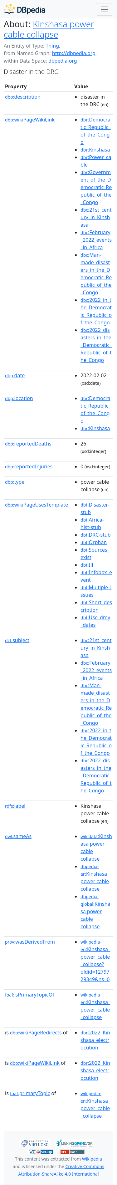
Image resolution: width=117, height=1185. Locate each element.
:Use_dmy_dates (95, 621)
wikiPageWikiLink (30, 119)
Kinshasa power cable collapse (49, 29)
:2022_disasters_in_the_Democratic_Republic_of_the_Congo (96, 345)
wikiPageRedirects (36, 1032)
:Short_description (96, 606)
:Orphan (93, 542)
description (23, 96)
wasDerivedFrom (30, 941)
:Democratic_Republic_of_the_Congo (95, 131)
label (15, 805)
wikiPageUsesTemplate (36, 504)
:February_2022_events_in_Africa (96, 240)
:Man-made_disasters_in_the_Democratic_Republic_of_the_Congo (96, 273)
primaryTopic (30, 1093)
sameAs (18, 836)
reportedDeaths (28, 443)
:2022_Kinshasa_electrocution (95, 1040)
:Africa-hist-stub (92, 523)
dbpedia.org (62, 60)
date (15, 375)
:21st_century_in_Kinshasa (95, 217)
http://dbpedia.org (73, 53)
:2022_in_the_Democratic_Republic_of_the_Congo (96, 311)
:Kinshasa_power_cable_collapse (95, 1006)
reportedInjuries (28, 466)
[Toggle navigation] (104, 9)
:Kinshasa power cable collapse (94, 877)
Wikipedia (92, 1159)
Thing (52, 45)
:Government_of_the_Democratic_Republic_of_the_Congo (96, 187)
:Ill (86, 564)
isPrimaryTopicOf (29, 994)
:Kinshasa (95, 149)
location (19, 398)
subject (17, 640)
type (14, 481)
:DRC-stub (95, 534)
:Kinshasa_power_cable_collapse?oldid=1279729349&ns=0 (95, 961)
